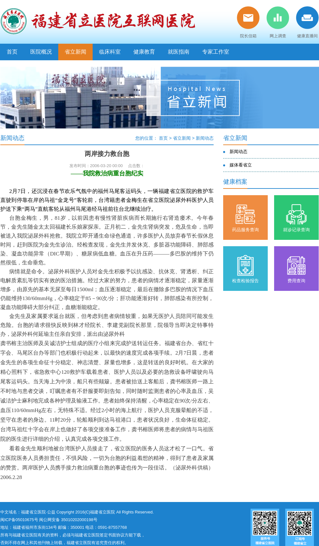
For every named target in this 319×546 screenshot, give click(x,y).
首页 (12, 52)
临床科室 (110, 52)
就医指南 (178, 52)
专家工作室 (215, 52)
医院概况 (41, 52)
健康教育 (144, 52)
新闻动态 (205, 138)
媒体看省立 (241, 164)
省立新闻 (75, 52)
